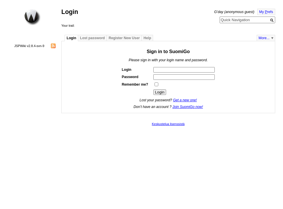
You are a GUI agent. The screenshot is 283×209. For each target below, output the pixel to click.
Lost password (92, 38)
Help (147, 38)
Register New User (124, 38)
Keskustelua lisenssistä (168, 124)
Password (130, 77)
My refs (266, 12)
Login (71, 38)
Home (32, 17)
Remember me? (135, 84)
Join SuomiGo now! (187, 107)
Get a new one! (185, 100)
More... (264, 38)
